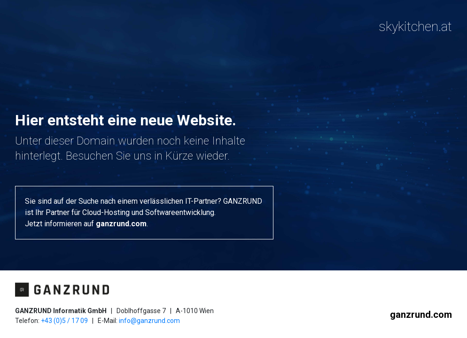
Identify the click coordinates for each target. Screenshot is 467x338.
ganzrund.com (121, 223)
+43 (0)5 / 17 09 (64, 320)
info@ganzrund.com (149, 320)
